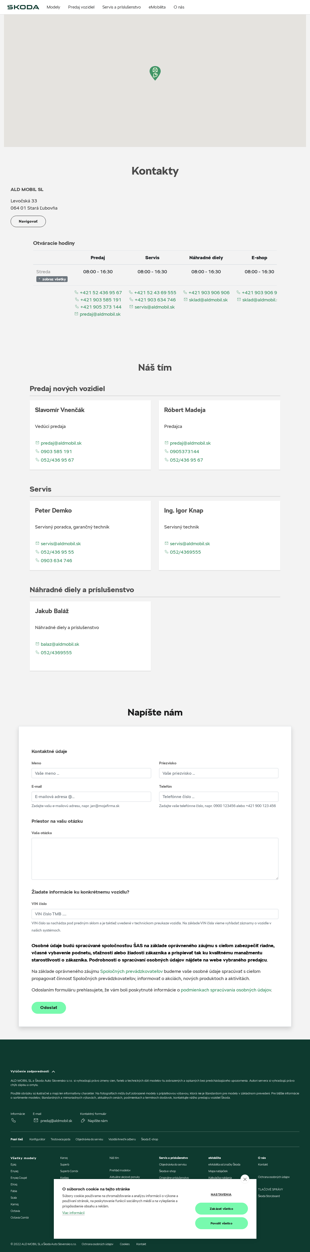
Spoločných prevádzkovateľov (131, 971)
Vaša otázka (42, 832)
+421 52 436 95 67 (98, 292)
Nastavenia (221, 1194)
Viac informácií (73, 1213)
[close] (245, 1179)
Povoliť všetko (221, 1223)
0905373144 (181, 451)
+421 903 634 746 (152, 299)
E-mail (37, 786)
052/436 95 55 (54, 552)
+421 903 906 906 (206, 292)
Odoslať (48, 1007)
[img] (23, 7)
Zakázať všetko (221, 1209)
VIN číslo (39, 903)
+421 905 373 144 (98, 307)
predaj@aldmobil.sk (97, 314)
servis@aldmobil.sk (152, 307)
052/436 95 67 (54, 460)
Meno (36, 763)
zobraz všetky (52, 279)
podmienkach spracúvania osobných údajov (226, 990)
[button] (155, 73)
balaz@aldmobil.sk (57, 644)
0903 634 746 (53, 560)
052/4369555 (182, 552)
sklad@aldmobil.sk (205, 299)
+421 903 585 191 (98, 299)
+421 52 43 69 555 (152, 292)
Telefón (165, 786)
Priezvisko (167, 763)
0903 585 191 (53, 451)
